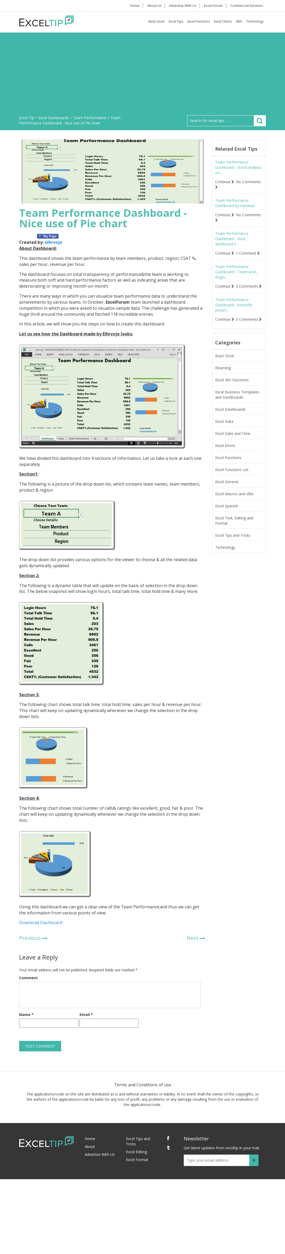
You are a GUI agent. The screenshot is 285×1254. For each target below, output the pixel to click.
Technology (254, 21)
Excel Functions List (232, 480)
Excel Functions (198, 21)
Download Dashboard (40, 922)
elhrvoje (53, 242)
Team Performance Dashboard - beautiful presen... (233, 310)
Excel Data (224, 431)
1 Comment (248, 253)
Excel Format (137, 1159)
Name (26, 1014)
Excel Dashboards (230, 419)
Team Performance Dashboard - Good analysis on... (238, 167)
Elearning (223, 378)
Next (192, 937)
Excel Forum (213, 5)
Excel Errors (225, 456)
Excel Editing (136, 1151)
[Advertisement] (142, 76)
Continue (224, 181)
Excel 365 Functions (232, 390)
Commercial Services (246, 5)
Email (86, 1014)
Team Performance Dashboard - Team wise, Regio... (236, 272)
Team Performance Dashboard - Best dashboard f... (232, 238)
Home (132, 5)
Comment (28, 977)
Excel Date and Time (232, 443)
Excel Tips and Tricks (232, 545)
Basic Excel (157, 21)
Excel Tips (176, 21)
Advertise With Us (182, 5)
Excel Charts (223, 21)
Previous (30, 937)
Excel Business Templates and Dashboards (237, 405)
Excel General (226, 492)
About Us (153, 5)
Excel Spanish (226, 516)
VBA (239, 21)
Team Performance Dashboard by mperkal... (235, 203)
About (90, 1146)
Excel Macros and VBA (234, 504)
